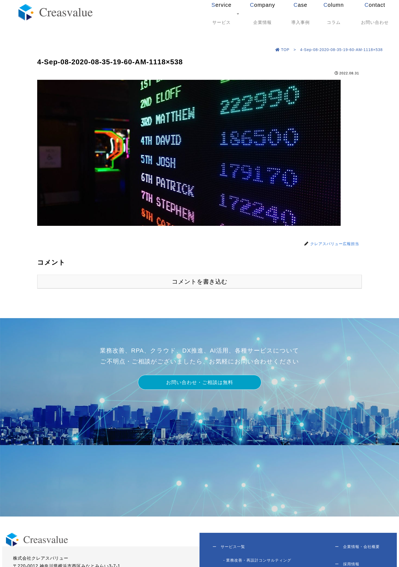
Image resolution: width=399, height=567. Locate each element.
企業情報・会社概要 (356, 548)
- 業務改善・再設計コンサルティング (258, 562)
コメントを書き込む (199, 281)
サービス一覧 (229, 548)
